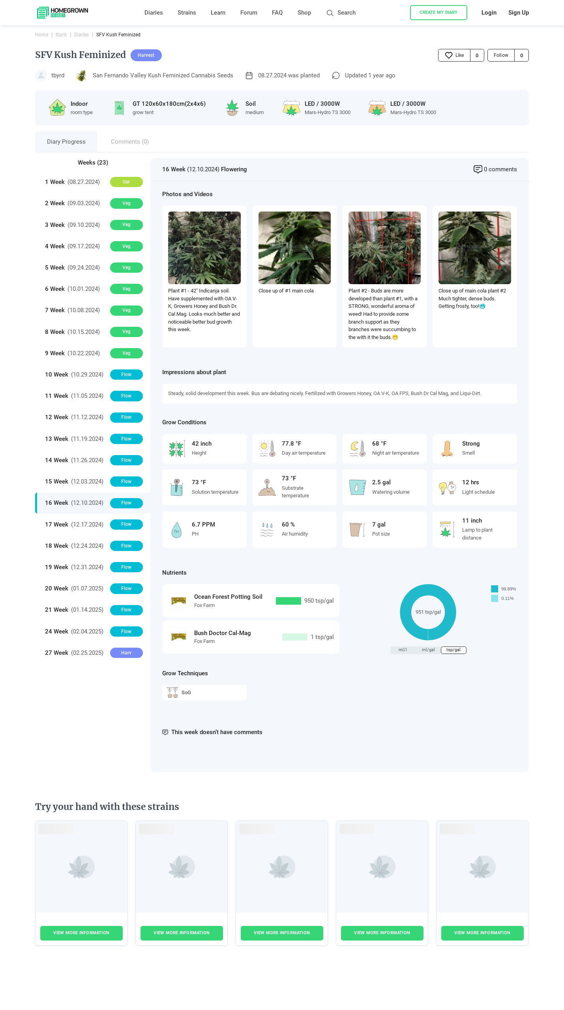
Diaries (153, 12)
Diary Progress (66, 141)
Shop (304, 12)
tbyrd (61, 34)
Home (41, 34)
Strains (187, 12)
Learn (218, 12)
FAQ (277, 12)
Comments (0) (130, 141)
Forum (248, 12)
